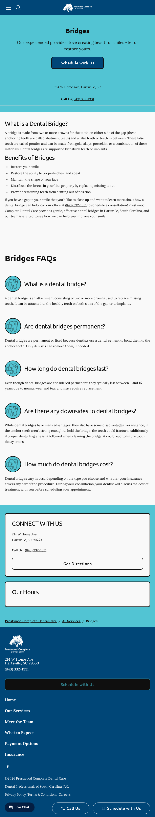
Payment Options (21, 743)
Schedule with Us (77, 62)
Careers (64, 794)
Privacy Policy (15, 794)
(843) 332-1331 (83, 99)
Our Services (17, 710)
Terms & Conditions (42, 794)
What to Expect (19, 732)
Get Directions (77, 563)
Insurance (14, 754)
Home (10, 699)
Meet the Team (19, 721)
